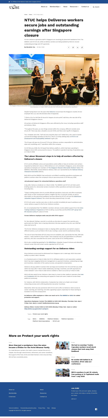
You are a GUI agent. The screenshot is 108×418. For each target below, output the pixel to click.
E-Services (12, 398)
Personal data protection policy (28, 409)
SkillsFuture (52, 241)
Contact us (43, 398)
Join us (73, 400)
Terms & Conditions (14, 409)
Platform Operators (67, 318)
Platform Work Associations (41, 320)
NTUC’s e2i (56, 320)
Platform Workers (53, 318)
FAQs (48, 409)
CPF (71, 268)
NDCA (34, 318)
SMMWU (42, 318)
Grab (82, 273)
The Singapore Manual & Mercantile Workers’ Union (64, 167)
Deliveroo (53, 111)
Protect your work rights (40, 313)
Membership (13, 394)
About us (11, 391)
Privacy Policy (41, 409)
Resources (43, 394)
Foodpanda (30, 275)
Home (25, 14)
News (30, 14)
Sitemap (54, 409)
